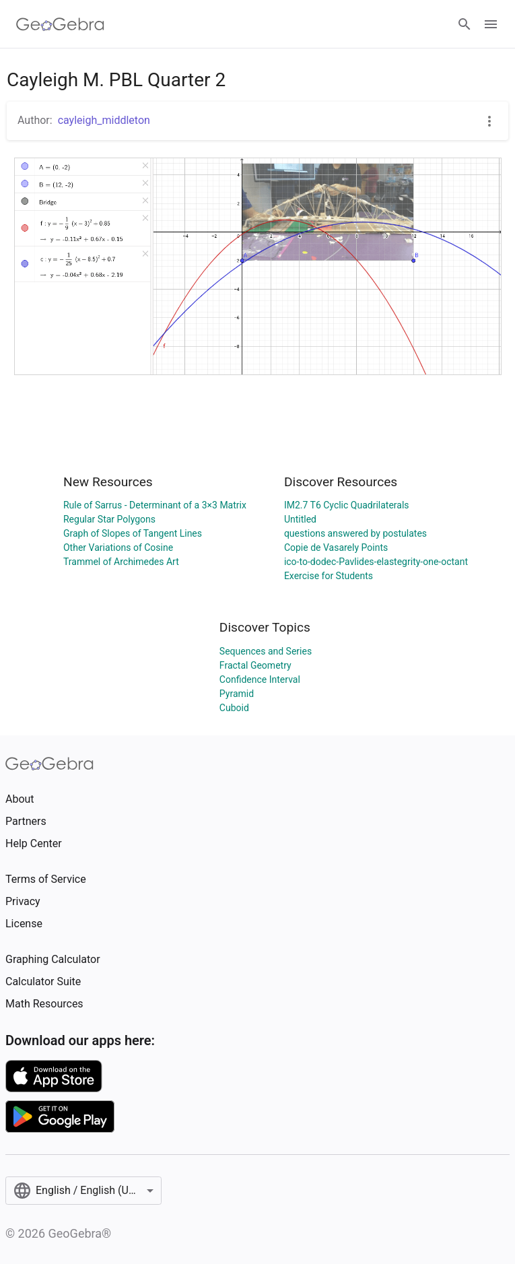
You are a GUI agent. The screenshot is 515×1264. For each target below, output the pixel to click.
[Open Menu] (491, 24)
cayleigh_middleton (104, 120)
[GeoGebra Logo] (60, 24)
